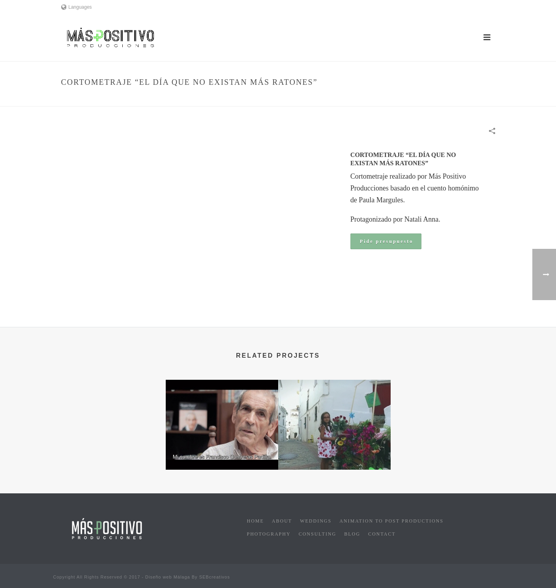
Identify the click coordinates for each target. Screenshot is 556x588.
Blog (352, 534)
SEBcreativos (214, 577)
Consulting (318, 534)
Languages (76, 7)
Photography (269, 534)
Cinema (342, 99)
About (282, 521)
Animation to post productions (391, 521)
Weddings (315, 521)
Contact (382, 534)
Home (322, 99)
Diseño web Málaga (167, 577)
